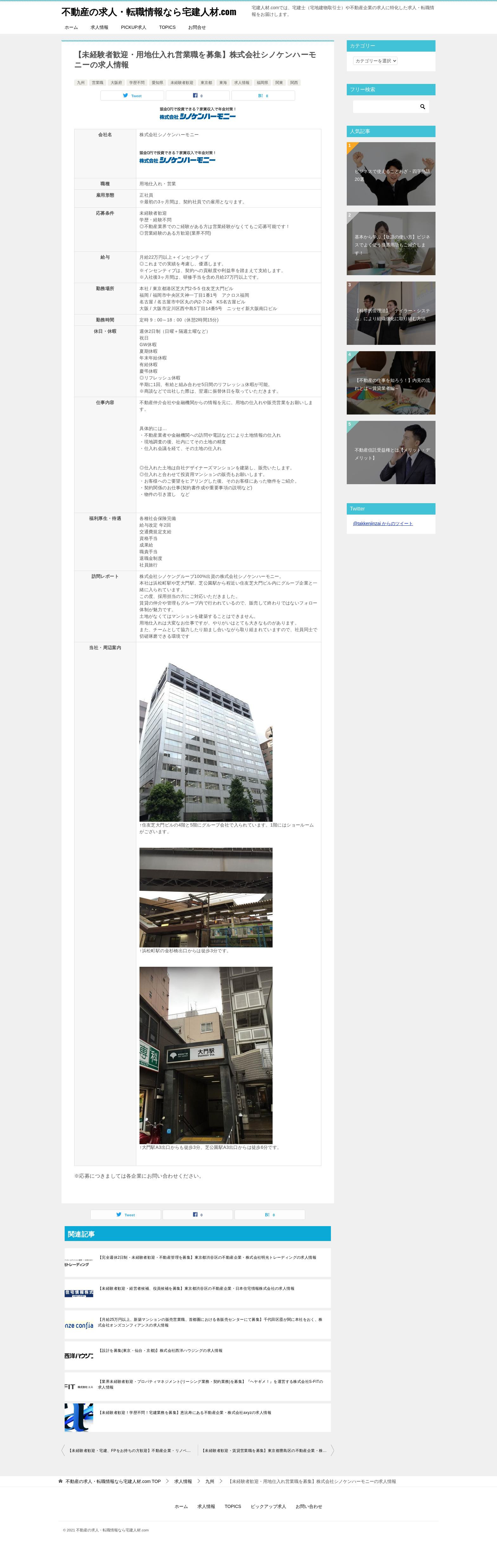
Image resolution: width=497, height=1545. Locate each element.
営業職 (97, 82)
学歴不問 (137, 82)
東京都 (206, 82)
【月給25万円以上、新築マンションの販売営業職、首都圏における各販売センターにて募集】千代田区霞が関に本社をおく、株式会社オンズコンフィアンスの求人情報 (210, 1322)
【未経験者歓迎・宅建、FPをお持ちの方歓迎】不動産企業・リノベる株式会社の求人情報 (133, 1450)
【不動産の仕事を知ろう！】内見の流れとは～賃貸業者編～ (392, 384)
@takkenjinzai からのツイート (383, 523)
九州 (81, 82)
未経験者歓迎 (182, 82)
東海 (223, 82)
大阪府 (116, 82)
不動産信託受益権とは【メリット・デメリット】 (392, 453)
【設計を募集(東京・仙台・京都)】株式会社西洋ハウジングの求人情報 (160, 1350)
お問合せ (197, 27)
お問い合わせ (309, 1506)
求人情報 (99, 27)
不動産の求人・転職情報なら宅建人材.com (151, 11)
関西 (294, 82)
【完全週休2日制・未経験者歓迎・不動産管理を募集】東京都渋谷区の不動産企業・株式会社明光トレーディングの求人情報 (207, 1257)
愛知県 (157, 82)
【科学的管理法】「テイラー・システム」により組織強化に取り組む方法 (392, 314)
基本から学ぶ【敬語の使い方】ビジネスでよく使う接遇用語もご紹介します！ (392, 244)
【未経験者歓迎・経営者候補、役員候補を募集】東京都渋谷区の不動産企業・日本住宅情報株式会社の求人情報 (196, 1288)
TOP (113, 1481)
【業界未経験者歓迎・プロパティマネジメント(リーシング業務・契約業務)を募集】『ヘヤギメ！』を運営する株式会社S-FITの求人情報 (210, 1384)
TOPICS (167, 27)
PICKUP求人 (133, 27)
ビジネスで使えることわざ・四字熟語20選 (392, 175)
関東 (279, 82)
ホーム (71, 27)
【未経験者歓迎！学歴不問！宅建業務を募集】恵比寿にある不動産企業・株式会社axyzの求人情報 (184, 1412)
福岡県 (262, 82)
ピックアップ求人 (268, 1506)
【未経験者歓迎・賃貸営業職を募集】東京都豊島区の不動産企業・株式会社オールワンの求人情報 (267, 1450)
